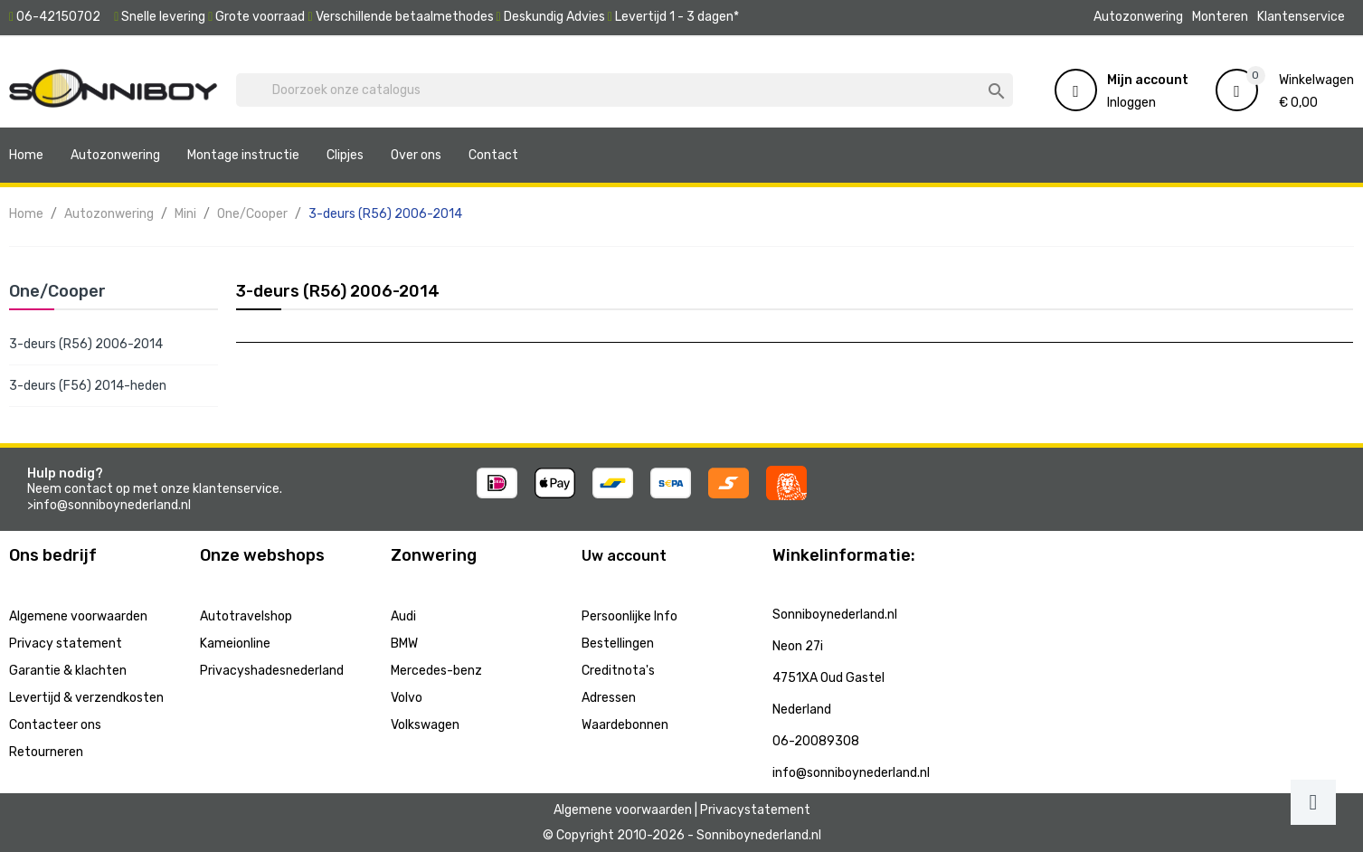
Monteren (1220, 16)
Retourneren (46, 752)
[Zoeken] (624, 90)
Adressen (609, 697)
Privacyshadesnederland (272, 670)
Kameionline (235, 643)
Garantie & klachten (68, 670)
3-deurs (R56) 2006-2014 (86, 344)
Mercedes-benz (436, 670)
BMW (404, 643)
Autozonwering (1138, 16)
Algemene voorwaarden (78, 616)
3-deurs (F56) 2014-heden (87, 385)
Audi (403, 616)
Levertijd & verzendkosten (86, 697)
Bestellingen (618, 643)
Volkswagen (425, 725)
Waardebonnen (625, 725)
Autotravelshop (246, 616)
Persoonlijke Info (629, 616)
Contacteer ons (55, 725)
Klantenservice (1301, 16)
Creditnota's (618, 670)
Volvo (406, 697)
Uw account (624, 555)
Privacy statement (65, 643)
